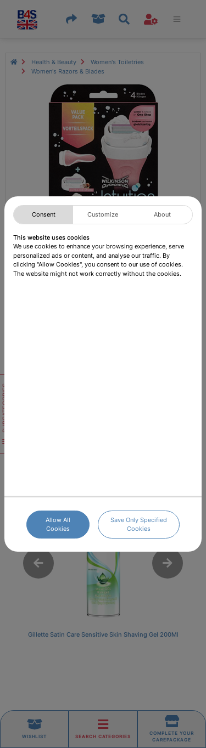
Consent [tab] (43, 214)
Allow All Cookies (58, 524)
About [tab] (162, 214)
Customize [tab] (102, 214)
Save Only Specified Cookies (138, 524)
